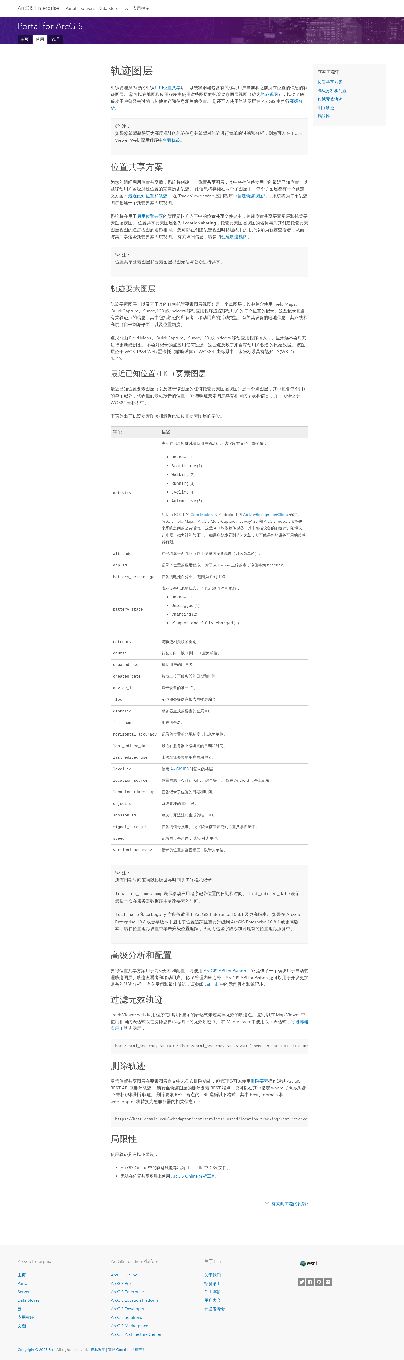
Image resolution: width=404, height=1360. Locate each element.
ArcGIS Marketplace (129, 1325)
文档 (22, 1325)
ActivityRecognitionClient (265, 514)
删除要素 (259, 1091)
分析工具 (193, 1186)
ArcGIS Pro (121, 1283)
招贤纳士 (212, 1283)
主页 (24, 39)
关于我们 (212, 1275)
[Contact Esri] (328, 1282)
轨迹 (163, 195)
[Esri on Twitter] (301, 1282)
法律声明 (138, 1350)
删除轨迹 (326, 107)
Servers (88, 8)
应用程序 (141, 8)
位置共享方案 (330, 82)
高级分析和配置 (332, 90)
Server (24, 1291)
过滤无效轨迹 (330, 99)
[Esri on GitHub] (319, 1282)
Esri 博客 (212, 1291)
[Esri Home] (308, 1263)
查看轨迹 (171, 140)
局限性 (324, 116)
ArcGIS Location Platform (134, 1300)
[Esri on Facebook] (310, 1282)
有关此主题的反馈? (289, 1213)
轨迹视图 (269, 94)
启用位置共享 (167, 87)
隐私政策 (98, 1350)
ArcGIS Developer (128, 1308)
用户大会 (212, 1300)
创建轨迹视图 (250, 195)
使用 (40, 39)
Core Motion (201, 514)
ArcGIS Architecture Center (136, 1334)
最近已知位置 (141, 195)
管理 (55, 39)
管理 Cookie (118, 1350)
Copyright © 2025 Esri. (36, 1350)
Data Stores (109, 8)
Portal (70, 8)
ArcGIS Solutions (126, 1317)
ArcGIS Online (124, 1275)
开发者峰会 (214, 1308)
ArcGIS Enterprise (38, 8)
